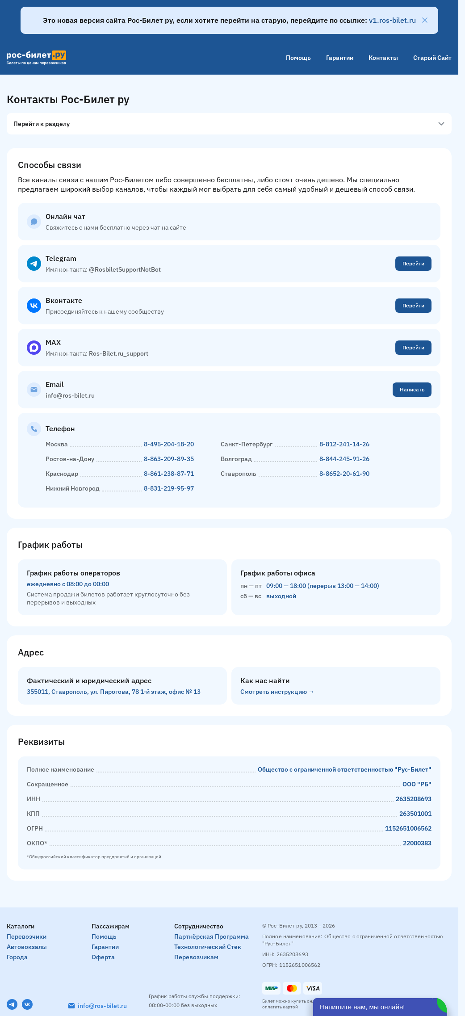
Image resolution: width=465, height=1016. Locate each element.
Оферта (103, 957)
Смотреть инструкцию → (277, 692)
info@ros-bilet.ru (102, 1006)
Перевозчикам (196, 957)
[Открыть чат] (380, 1007)
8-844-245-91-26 (344, 459)
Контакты (383, 58)
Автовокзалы (27, 947)
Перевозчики (26, 936)
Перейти (413, 263)
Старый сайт (432, 58)
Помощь (298, 58)
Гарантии (339, 58)
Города (17, 957)
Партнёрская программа (211, 936)
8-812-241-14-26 (344, 444)
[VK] (27, 1004)
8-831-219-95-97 (169, 488)
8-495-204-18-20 (169, 444)
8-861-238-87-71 (169, 474)
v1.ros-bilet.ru (392, 20)
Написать (412, 389)
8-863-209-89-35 (169, 459)
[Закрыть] (424, 20)
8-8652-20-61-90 (344, 474)
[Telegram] (12, 1004)
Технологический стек (207, 947)
